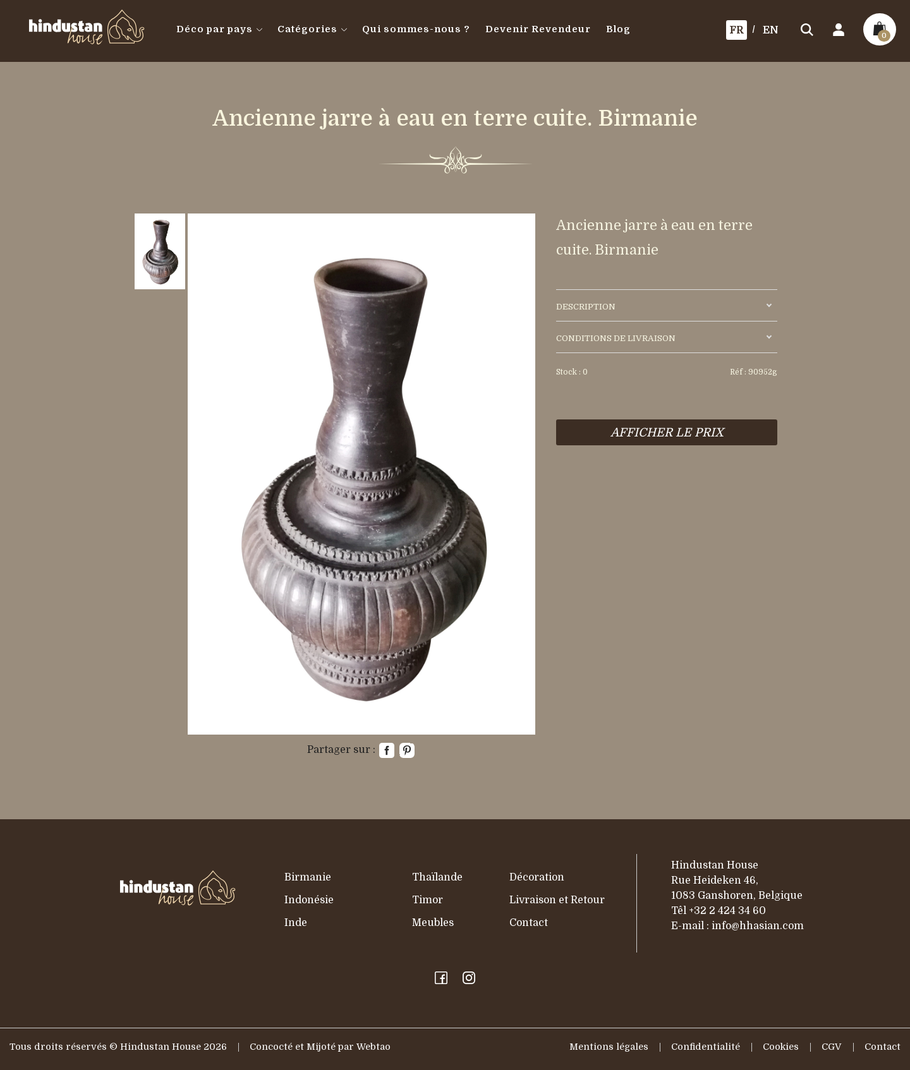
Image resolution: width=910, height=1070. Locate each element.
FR (736, 30)
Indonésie (309, 900)
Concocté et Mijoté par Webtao (320, 1047)
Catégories (312, 29)
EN (771, 30)
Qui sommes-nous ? (416, 29)
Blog (618, 29)
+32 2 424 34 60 (727, 911)
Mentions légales (608, 1047)
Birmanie (307, 877)
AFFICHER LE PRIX (667, 432)
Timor (427, 900)
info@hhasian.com (758, 926)
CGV (832, 1047)
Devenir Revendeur (538, 29)
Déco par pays (219, 29)
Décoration (536, 877)
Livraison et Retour (557, 900)
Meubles (433, 923)
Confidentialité (705, 1047)
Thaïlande (437, 877)
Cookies (781, 1047)
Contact (528, 923)
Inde (295, 923)
